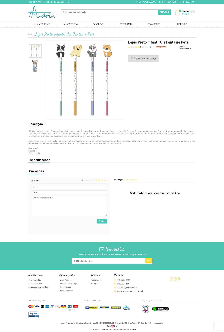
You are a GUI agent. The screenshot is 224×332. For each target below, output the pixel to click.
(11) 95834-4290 (123, 280)
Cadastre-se (63, 2)
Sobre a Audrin (34, 280)
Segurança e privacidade (38, 287)
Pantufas (98, 24)
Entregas (94, 283)
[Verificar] (160, 311)
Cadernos (181, 24)
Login (51, 2)
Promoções (154, 24)
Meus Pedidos (66, 280)
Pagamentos (96, 280)
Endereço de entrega (68, 283)
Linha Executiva (70, 24)
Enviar (102, 221)
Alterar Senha (65, 287)
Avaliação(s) (146, 47)
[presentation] (53, 224)
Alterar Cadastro (66, 291)
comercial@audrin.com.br (127, 287)
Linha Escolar (42, 24)
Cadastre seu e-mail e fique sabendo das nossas (112, 254)
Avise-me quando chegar (145, 58)
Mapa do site (158, 323)
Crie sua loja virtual (94, 329)
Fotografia (126, 24)
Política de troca (35, 283)
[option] (35, 51)
